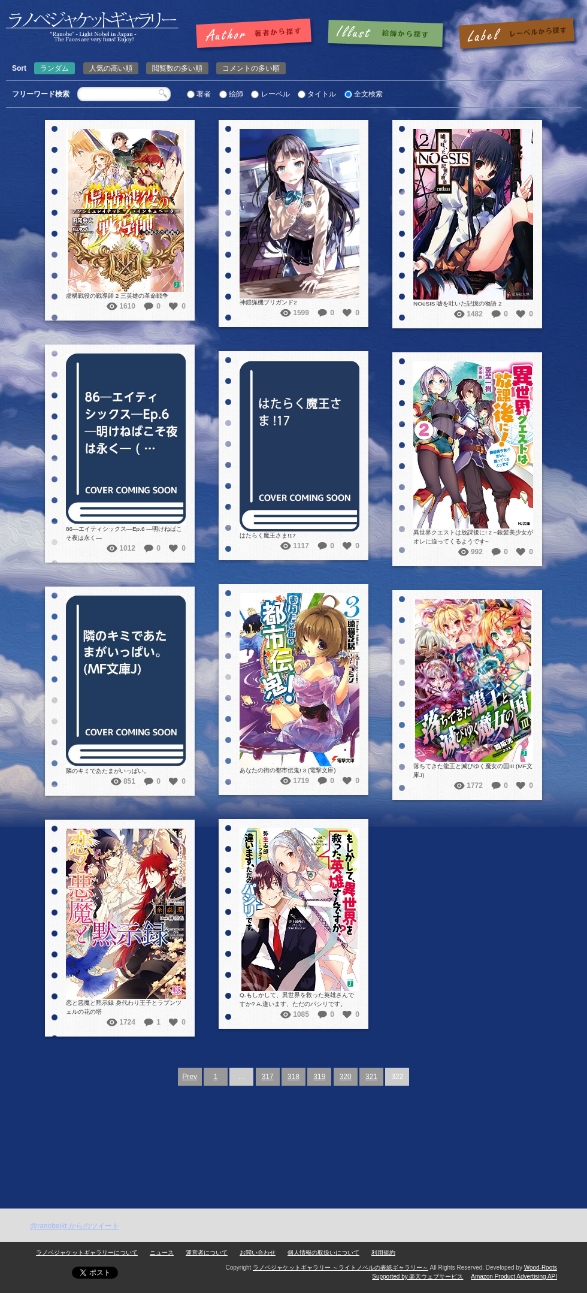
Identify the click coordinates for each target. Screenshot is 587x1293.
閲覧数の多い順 (177, 68)
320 (346, 1077)
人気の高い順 (110, 68)
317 (268, 1077)
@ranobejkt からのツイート (74, 1226)
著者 (203, 94)
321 (371, 1077)
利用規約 (383, 1252)
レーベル (275, 94)
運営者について (207, 1252)
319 (319, 1077)
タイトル (321, 94)
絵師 (236, 94)
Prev (189, 1077)
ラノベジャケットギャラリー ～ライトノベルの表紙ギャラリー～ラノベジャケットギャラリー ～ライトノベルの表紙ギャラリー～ (92, 27)
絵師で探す (386, 34)
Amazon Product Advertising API (514, 1276)
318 (293, 1077)
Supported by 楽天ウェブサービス (417, 1276)
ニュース (162, 1252)
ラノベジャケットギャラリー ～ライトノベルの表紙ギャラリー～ (340, 1267)
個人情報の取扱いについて (323, 1252)
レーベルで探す (516, 34)
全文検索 (368, 94)
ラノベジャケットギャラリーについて (87, 1252)
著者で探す (256, 34)
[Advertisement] (293, 1119)
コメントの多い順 (251, 68)
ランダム (54, 68)
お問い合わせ (258, 1252)
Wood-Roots (540, 1267)
